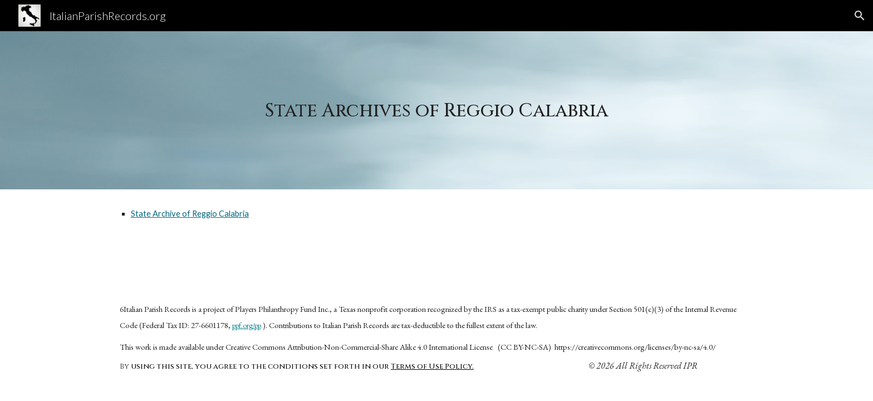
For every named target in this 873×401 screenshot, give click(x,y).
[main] (436, 110)
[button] (859, 15)
